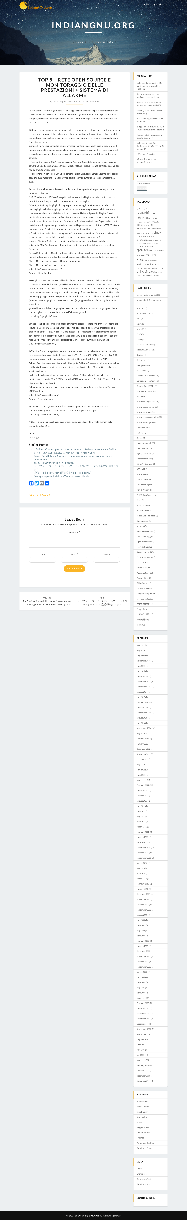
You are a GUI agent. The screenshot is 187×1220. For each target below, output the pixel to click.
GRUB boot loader (145, 391)
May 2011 (141, 816)
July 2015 (141, 723)
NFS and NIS (142, 469)
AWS (139, 318)
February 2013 (143, 738)
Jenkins (140, 432)
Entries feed (142, 1173)
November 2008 (144, 956)
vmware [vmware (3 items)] (142, 275)
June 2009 (141, 925)
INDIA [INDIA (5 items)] (139, 225)
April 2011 (141, 821)
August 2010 (142, 863)
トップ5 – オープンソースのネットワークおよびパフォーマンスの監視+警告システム (102, 601)
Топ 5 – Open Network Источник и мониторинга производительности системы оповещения (47, 601)
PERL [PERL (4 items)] (146, 255)
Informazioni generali (39, 495)
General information (146, 375)
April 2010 (141, 873)
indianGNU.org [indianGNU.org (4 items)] (143, 228)
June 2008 (141, 982)
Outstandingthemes (111, 1215)
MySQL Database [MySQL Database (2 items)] (148, 243)
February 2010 (143, 883)
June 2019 (141, 666)
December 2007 (143, 1013)
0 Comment (92, 101)
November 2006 (144, 1081)
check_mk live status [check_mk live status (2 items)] (153, 209)
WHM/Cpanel (142, 583)
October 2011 (143, 795)
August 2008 (142, 972)
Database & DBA (144, 344)
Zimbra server (143, 588)
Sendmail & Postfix (145, 531)
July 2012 (141, 769)
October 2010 (143, 852)
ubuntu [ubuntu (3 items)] (160, 268)
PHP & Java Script (144, 495)
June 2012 (141, 775)
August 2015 (142, 717)
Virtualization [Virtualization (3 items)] (157, 272)
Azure (139, 323)
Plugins (140, 1122)
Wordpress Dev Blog (145, 1143)
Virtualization (143, 573)
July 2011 (141, 806)
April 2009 (141, 935)
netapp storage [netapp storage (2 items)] (149, 246)
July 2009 (141, 920)
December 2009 (143, 894)
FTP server (141, 370)
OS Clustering (143, 484)
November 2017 (144, 681)
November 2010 (144, 847)
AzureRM (141, 329)
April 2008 (141, 992)
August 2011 (142, 800)
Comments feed (144, 1179)
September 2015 (144, 712)
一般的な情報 (143, 614)
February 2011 (143, 832)
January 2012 (142, 790)
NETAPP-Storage (144, 464)
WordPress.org (143, 1184)
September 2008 (144, 966)
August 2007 (142, 1034)
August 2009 (142, 915)
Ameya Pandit (143, 1101)
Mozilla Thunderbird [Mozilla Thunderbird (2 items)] (153, 240)
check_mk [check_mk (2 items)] (144, 209)
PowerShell (142, 505)
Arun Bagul (59, 101)
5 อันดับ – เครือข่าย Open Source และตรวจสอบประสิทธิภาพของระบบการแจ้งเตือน (75, 449)
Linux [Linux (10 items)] (157, 232)
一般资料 (141, 619)
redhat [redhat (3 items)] (154, 260)
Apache (140, 308)
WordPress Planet (145, 1148)
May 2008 (141, 987)
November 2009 (144, 899)
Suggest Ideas (143, 1127)
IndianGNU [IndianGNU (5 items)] (148, 225)
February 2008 (143, 1003)
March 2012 (142, 780)
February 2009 (143, 941)
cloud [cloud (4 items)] (139, 213)
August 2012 (142, 764)
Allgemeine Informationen (149, 300)
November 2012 (144, 754)
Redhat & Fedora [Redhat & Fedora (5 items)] (145, 264)
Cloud (139, 339)
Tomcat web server (145, 557)
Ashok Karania (143, 1106)
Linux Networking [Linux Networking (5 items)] (146, 236)
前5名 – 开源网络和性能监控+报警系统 (54, 462)
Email (74, 554)
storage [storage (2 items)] (145, 268)
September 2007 (144, 1029)
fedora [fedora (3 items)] (151, 218)
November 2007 (144, 1018)
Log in (139, 1168)
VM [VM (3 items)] (138, 275)
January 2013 (142, 743)
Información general (146, 401)
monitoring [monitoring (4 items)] (142, 239)
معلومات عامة (147, 598)
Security (140, 526)
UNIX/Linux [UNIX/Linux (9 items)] (144, 271)
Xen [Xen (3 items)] (154, 275)
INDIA (139, 396)
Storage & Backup (144, 546)
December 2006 (143, 1075)
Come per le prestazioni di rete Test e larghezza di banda (61, 476)
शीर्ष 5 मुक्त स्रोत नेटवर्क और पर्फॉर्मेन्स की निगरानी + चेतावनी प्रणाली (62, 472)
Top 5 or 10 (141, 562)
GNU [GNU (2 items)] (145, 222)
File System (142, 365)
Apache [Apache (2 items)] (139, 209)
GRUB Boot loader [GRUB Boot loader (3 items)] (156, 222)
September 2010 (144, 858)
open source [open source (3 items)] (153, 250)
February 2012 (143, 785)
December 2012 (143, 749)
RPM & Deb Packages (146, 515)
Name (42, 554)
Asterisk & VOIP (143, 313)
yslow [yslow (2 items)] (157, 276)
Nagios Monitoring (145, 458)
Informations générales (147, 417)
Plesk (139, 500)
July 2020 (141, 655)
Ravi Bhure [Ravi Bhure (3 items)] (147, 260)
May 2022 (141, 645)
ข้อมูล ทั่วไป (142, 609)
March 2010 (142, 878)
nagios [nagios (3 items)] (155, 243)
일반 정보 (141, 624)
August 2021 (142, 650)
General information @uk (148, 381)
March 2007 (142, 1060)
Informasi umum (144, 412)
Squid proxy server (144, 541)
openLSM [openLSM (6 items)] (142, 250)
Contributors (159, 4)
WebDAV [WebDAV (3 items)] (149, 275)
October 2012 (143, 759)
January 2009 (142, 946)
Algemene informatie (146, 295)
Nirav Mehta (142, 1117)
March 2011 (142, 826)
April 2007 (141, 1055)
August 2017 (142, 692)
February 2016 (143, 702)
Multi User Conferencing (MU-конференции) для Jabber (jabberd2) (150, 86)
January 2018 (142, 676)
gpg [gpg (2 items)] (148, 222)
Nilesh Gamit (142, 1112)
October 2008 (143, 961)
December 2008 (143, 951)
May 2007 (141, 1049)
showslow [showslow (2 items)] (158, 265)
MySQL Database (144, 453)
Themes (140, 1137)
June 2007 (141, 1044)
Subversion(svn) (144, 552)
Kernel (140, 438)
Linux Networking (144, 448)
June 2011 (141, 811)
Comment (74, 531)
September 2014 (144, 728)
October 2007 (143, 1024)
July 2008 (141, 977)
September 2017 (144, 686)
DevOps (140, 355)
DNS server (141, 360)
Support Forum (143, 1132)
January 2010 (142, 889)
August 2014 (142, 733)
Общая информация (146, 593)
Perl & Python (143, 489)
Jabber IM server (144, 427)
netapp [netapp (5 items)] (140, 246)
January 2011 (142, 837)
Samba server (143, 521)
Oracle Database (144, 479)
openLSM (141, 474)
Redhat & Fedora (144, 510)
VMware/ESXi (142, 578)
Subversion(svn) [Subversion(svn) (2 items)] (152, 268)
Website (106, 554)
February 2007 (143, 1065)
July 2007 (141, 1039)
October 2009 (143, 904)
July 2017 (141, 697)
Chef (139, 334)
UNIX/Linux (141, 567)
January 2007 (142, 1070)
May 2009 (141, 930)
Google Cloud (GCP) (145, 386)
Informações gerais (145, 407)
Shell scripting (143, 536)
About (146, 4)
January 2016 (142, 707)
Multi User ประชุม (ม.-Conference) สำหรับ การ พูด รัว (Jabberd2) (150, 146)
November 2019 (144, 660)
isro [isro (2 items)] (152, 228)
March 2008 (142, 998)
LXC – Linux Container (146, 154)
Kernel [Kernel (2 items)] (155, 228)
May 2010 (141, 868)
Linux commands (144, 443)
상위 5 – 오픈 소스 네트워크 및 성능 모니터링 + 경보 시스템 (64, 452)
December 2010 (143, 842)
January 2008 (142, 1008)
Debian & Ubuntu (144, 349)
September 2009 (144, 909)
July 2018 (141, 671)
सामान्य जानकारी (143, 604)
